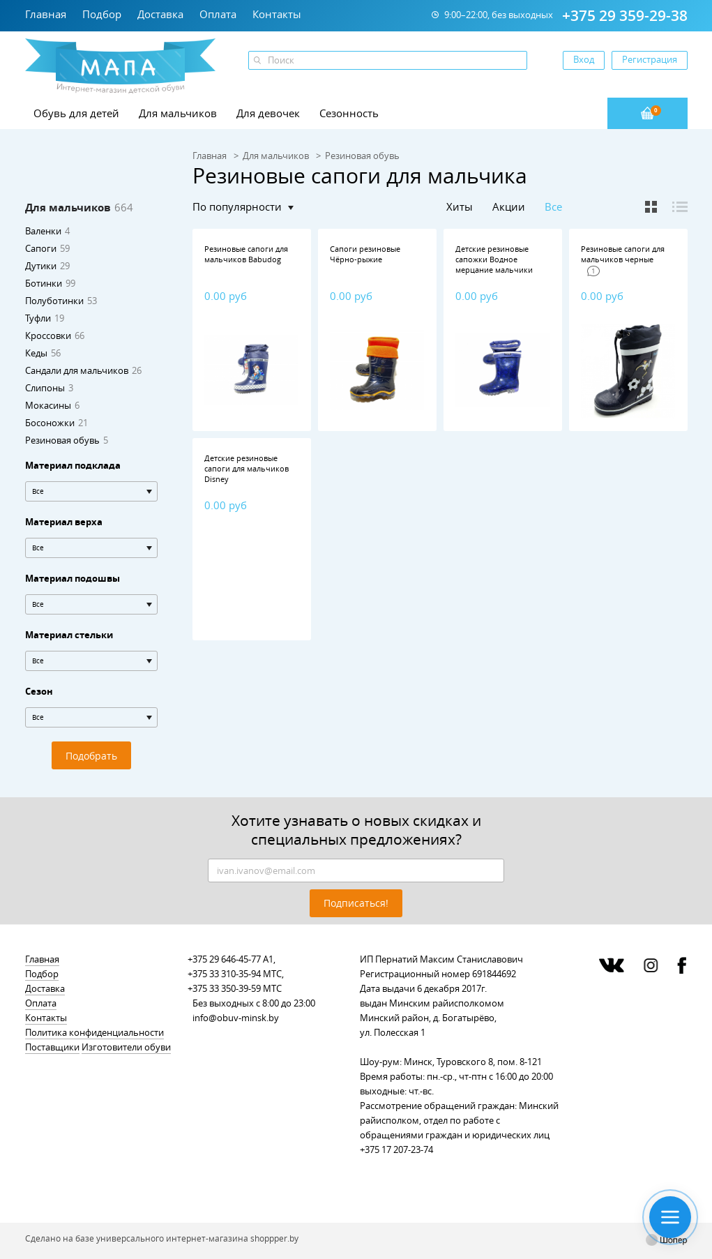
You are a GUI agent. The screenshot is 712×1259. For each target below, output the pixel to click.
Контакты (276, 14)
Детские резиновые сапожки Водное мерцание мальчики (494, 259)
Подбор (101, 14)
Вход (583, 60)
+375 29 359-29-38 (625, 15)
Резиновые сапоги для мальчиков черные (623, 253)
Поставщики (52, 1047)
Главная (45, 14)
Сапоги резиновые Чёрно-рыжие (365, 253)
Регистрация (649, 60)
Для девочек (268, 113)
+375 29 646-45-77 (224, 959)
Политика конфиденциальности (94, 1032)
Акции (508, 206)
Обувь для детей (76, 113)
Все (553, 206)
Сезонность (349, 113)
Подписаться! (356, 903)
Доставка (160, 14)
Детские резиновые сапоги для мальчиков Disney (246, 468)
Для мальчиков (178, 113)
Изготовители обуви (126, 1047)
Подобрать (91, 755)
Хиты (459, 206)
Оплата (217, 14)
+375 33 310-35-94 (224, 973)
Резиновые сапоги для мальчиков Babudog (246, 253)
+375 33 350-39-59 (224, 988)
